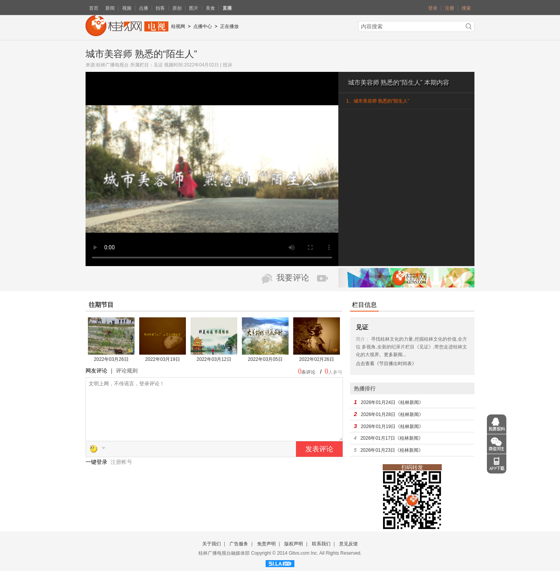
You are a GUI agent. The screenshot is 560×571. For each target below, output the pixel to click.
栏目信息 (364, 304)
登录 (433, 8)
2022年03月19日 (162, 359)
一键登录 (97, 473)
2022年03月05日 (265, 359)
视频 (126, 8)
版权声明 (293, 544)
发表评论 (319, 461)
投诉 (227, 65)
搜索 (466, 8)
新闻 (110, 8)
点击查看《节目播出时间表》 (386, 363)
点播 (143, 8)
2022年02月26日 (316, 359)
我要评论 (292, 277)
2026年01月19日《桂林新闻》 (392, 426)
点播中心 (202, 26)
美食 (210, 8)
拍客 (160, 8)
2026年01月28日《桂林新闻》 (392, 414)
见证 (158, 65)
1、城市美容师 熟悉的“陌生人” (377, 101)
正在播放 (229, 26)
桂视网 (178, 26)
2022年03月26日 (111, 359)
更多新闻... (395, 354)
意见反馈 (348, 544)
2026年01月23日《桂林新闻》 (391, 450)
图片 (193, 8)
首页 (93, 8)
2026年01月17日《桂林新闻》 (391, 438)
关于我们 (211, 544)
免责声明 (266, 544)
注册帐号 (121, 473)
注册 (449, 8)
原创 (177, 8)
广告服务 (238, 544)
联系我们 (321, 544)
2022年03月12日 (213, 359)
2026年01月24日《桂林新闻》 (392, 402)
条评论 (308, 372)
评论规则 (127, 370)
